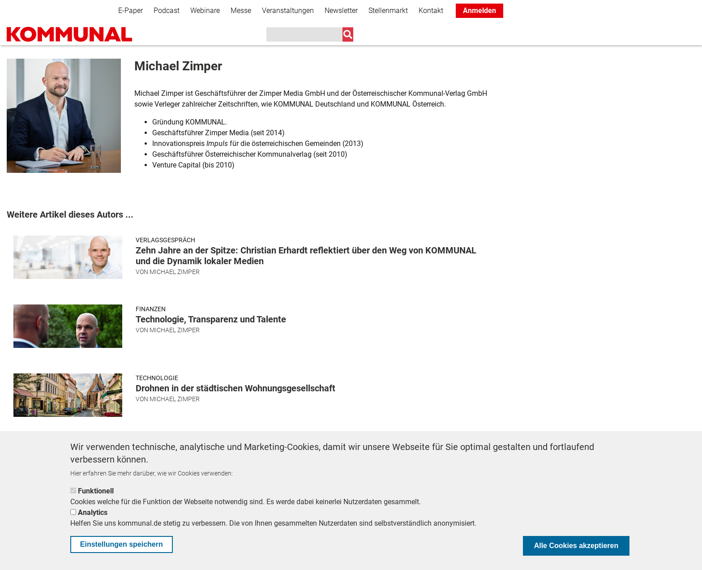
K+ (480, 35)
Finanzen (151, 309)
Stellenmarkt (388, 10)
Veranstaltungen (288, 10)
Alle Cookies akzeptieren (576, 545)
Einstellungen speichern (121, 544)
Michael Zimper (175, 271)
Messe (241, 10)
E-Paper (130, 10)
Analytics (92, 512)
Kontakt (431, 10)
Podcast (167, 10)
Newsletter (341, 10)
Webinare (205, 10)
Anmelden (479, 10)
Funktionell (96, 491)
